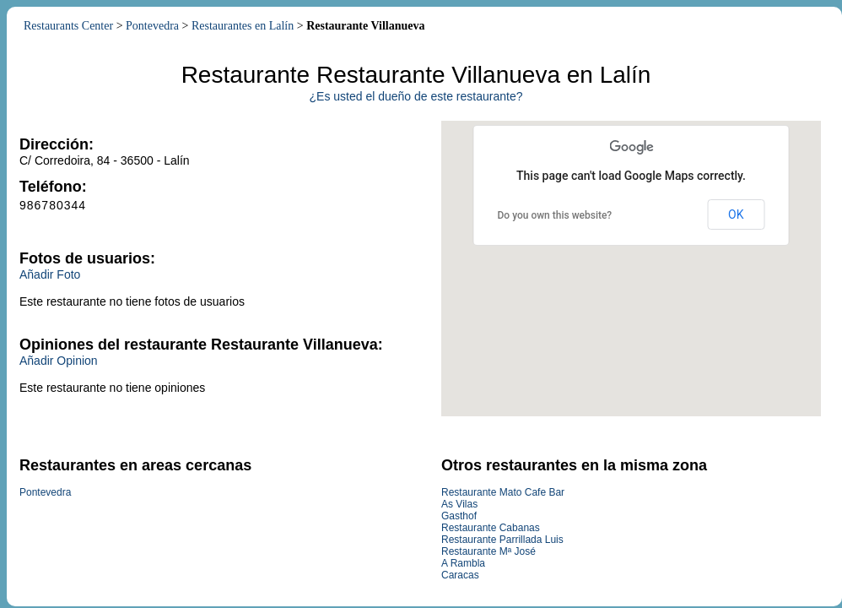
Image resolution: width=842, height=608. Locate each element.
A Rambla (463, 563)
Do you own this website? (555, 215)
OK (735, 214)
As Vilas (459, 504)
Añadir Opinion (58, 360)
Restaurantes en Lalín (243, 25)
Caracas (460, 575)
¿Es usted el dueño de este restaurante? (416, 96)
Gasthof (459, 516)
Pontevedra (152, 25)
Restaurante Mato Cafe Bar (502, 492)
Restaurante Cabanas (490, 528)
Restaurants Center (68, 25)
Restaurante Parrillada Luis (502, 540)
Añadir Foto (49, 274)
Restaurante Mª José (488, 551)
